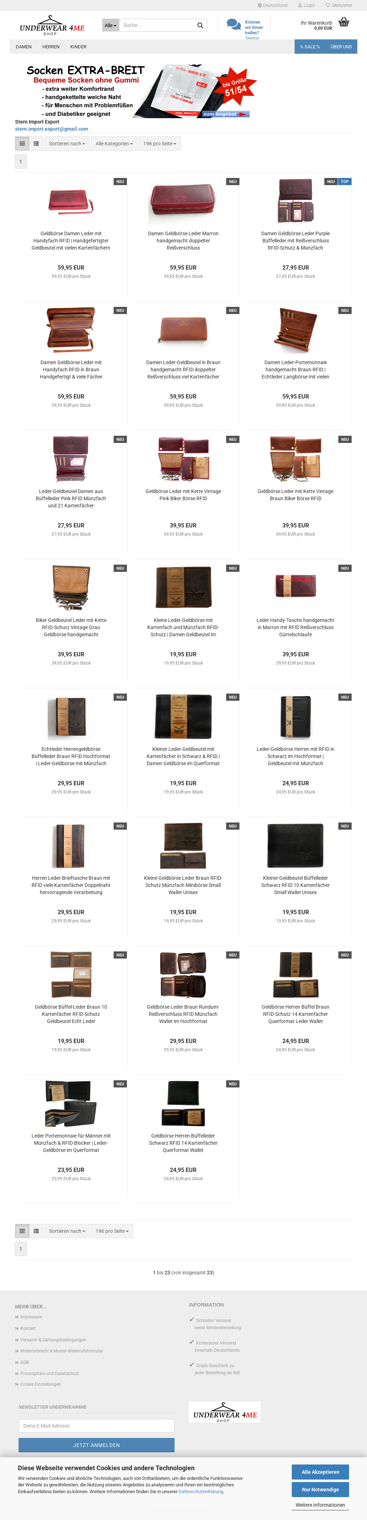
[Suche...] (111, 25)
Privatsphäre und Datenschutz (49, 1373)
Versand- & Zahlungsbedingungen (53, 1339)
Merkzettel (339, 5)
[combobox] (67, 143)
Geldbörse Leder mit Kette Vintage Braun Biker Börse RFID (295, 494)
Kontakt (28, 1328)
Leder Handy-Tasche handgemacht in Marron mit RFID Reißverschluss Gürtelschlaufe (295, 627)
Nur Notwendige (320, 1489)
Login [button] (306, 5)
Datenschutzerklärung (200, 1491)
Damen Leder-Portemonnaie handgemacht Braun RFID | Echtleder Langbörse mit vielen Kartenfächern (295, 370)
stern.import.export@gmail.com (51, 129)
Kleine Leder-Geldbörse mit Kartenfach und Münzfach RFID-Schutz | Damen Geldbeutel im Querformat (183, 627)
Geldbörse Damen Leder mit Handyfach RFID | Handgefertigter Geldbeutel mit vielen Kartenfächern (71, 241)
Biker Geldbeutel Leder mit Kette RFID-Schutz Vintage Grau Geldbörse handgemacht (71, 627)
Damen (24, 46)
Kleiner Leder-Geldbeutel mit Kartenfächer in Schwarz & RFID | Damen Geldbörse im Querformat (183, 756)
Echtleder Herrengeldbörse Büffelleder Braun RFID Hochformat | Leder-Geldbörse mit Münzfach (71, 756)
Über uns (341, 46)
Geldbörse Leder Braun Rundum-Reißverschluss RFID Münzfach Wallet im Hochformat (183, 1014)
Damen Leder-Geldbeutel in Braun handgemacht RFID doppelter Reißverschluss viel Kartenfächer (183, 370)
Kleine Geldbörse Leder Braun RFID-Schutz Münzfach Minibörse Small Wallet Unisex (183, 885)
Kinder (78, 46)
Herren (50, 46)
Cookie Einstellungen (40, 1384)
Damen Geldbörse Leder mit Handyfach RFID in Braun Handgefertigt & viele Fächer (71, 370)
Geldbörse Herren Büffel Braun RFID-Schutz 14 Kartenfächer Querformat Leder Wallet (295, 1014)
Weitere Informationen (320, 1505)
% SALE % (310, 46)
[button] (272, 5)
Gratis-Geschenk (212, 1365)
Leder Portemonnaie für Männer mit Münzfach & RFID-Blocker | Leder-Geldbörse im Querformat (71, 1143)
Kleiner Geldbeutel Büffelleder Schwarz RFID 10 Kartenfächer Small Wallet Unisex (295, 885)
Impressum (31, 1316)
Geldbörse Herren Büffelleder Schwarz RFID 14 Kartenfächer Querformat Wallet (183, 1143)
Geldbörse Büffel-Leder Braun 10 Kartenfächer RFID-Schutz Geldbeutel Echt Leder (71, 1014)
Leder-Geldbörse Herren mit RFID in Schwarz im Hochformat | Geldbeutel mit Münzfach (295, 756)
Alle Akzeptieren (320, 1472)
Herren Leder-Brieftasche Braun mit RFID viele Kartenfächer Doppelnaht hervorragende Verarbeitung (71, 885)
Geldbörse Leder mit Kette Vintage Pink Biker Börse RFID (183, 494)
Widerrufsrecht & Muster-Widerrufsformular (61, 1350)
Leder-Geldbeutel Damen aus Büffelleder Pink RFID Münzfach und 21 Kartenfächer (71, 498)
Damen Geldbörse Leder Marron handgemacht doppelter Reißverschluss (183, 241)
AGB (24, 1362)
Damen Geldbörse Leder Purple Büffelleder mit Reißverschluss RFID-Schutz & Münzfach (295, 241)
